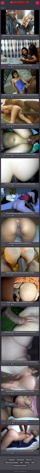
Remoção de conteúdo (20, 465)
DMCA (33, 462)
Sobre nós (29, 460)
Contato (27, 462)
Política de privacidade (11, 462)
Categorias (11, 460)
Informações (20, 460)
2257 (21, 462)
